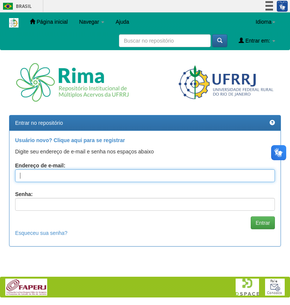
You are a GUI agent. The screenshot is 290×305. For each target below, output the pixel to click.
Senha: (24, 194)
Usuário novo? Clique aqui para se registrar (70, 140)
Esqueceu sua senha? (41, 233)
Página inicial (49, 21)
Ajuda (122, 22)
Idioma (265, 22)
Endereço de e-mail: (40, 165)
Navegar (91, 22)
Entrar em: (257, 40)
